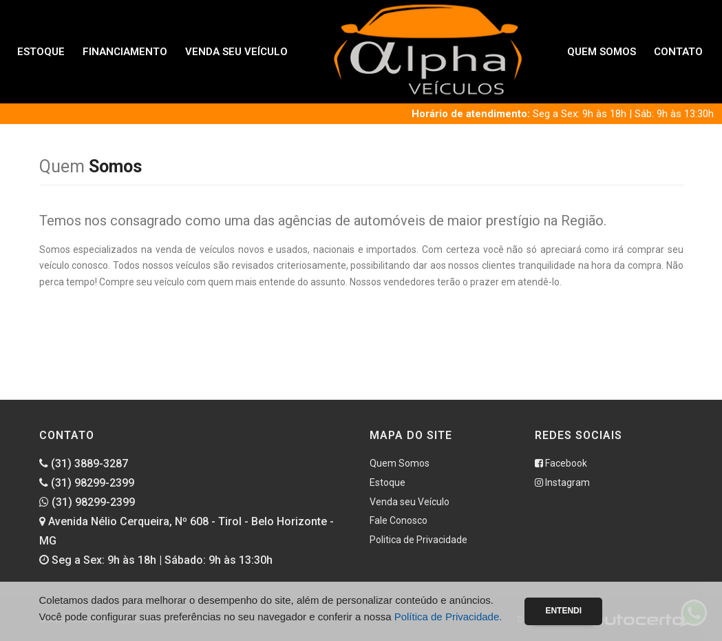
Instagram (562, 482)
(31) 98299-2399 (86, 482)
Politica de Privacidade (418, 539)
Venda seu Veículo (236, 51)
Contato (678, 51)
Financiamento (125, 51)
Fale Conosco (398, 520)
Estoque (41, 51)
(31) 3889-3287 (83, 463)
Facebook (561, 463)
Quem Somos (601, 51)
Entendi (563, 610)
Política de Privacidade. (448, 616)
